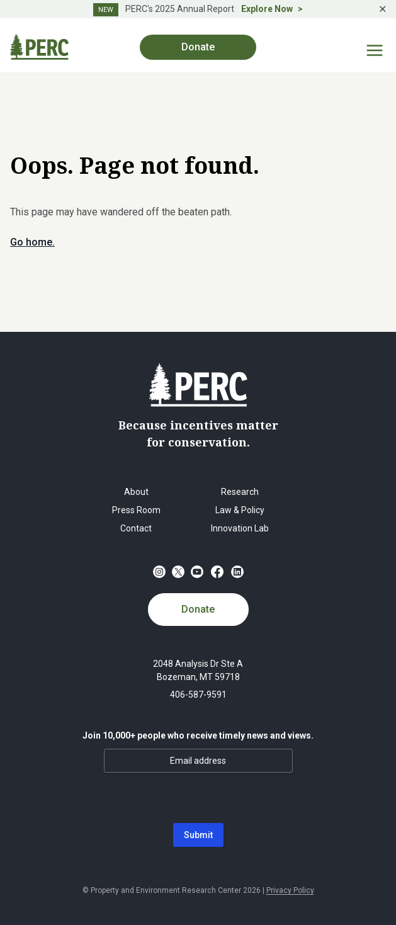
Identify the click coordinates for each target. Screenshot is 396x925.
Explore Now (267, 9)
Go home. (32, 242)
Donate (198, 47)
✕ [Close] (382, 9)
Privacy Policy (290, 890)
